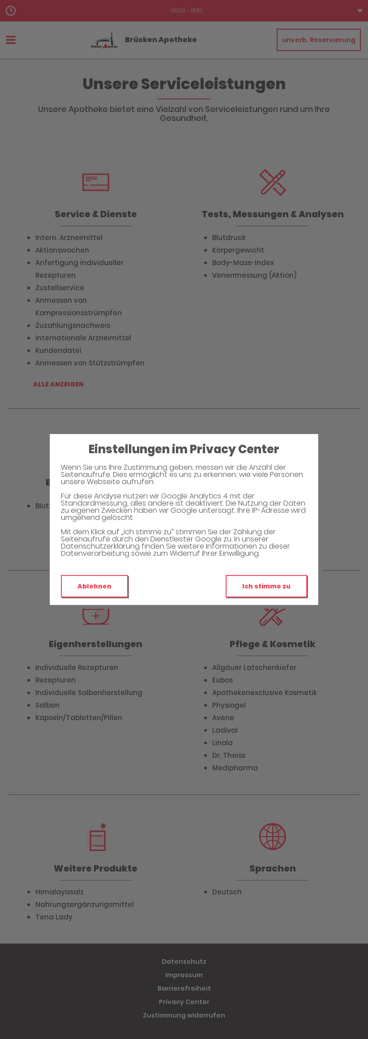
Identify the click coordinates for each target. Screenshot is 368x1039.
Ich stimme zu (266, 586)
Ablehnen (94, 586)
